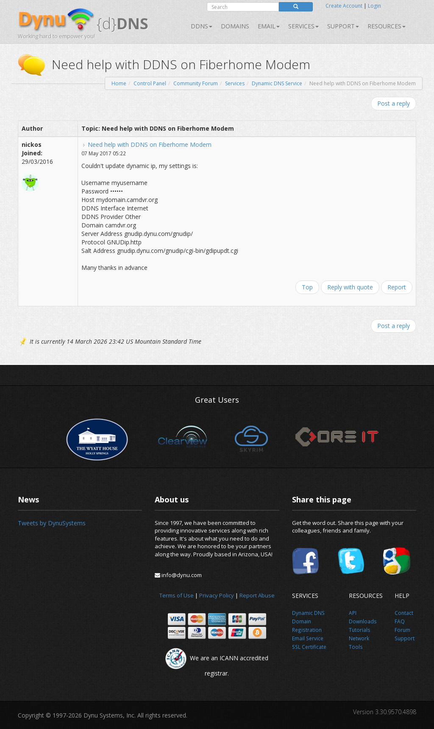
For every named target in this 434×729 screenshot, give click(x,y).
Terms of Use (176, 595)
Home (118, 83)
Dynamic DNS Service (277, 83)
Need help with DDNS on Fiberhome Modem (149, 144)
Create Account (344, 5)
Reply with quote (350, 287)
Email (269, 26)
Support (343, 26)
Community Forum (195, 83)
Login (374, 5)
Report (396, 287)
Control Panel (150, 83)
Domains (235, 26)
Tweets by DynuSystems (52, 523)
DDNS (201, 26)
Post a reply (393, 103)
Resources (386, 26)
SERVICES (303, 26)
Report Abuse (257, 595)
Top (307, 287)
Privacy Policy (216, 595)
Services (235, 83)
